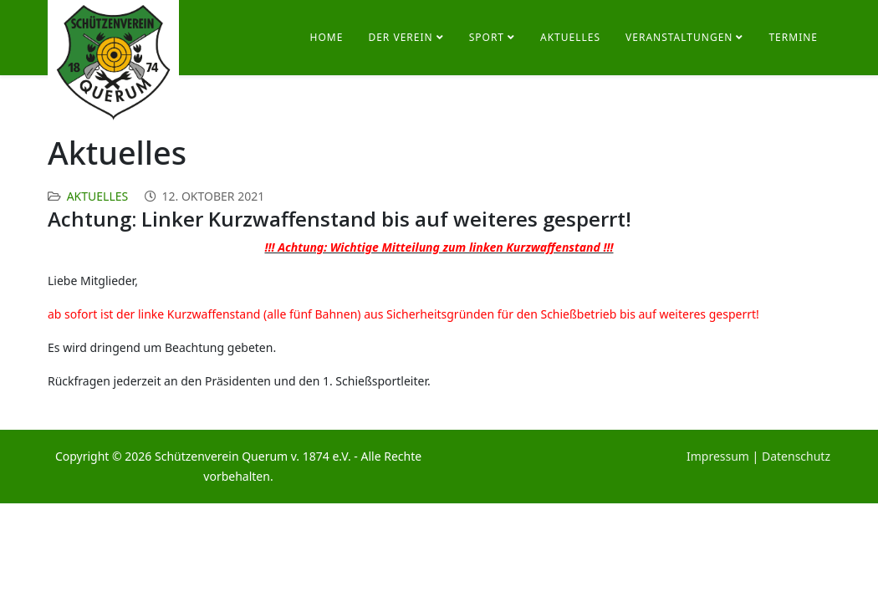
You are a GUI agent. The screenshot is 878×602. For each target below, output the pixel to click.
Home (327, 37)
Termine (793, 37)
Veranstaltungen (679, 37)
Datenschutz (796, 456)
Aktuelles (570, 37)
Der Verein (400, 37)
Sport (486, 37)
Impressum (718, 456)
